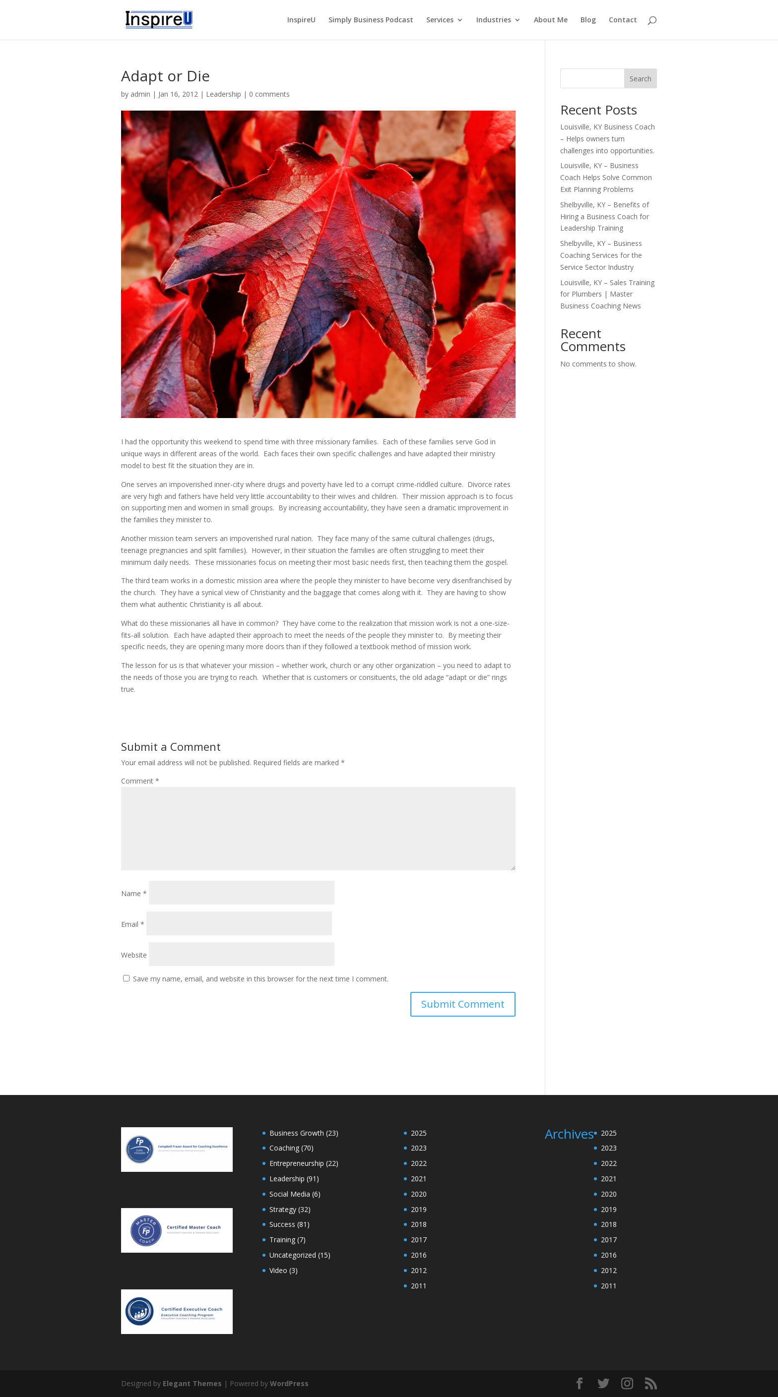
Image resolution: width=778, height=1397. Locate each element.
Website (134, 955)
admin (140, 94)
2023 (419, 1148)
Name (134, 893)
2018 (419, 1224)
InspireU (301, 20)
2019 (419, 1209)
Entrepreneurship (296, 1163)
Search (640, 78)
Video (278, 1270)
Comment (140, 781)
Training (282, 1239)
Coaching (284, 1148)
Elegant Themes (192, 1383)
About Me (551, 20)
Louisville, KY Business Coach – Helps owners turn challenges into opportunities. (607, 138)
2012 (419, 1270)
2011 (419, 1285)
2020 (419, 1194)
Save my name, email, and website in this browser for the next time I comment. (261, 978)
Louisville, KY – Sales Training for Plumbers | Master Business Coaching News (607, 294)
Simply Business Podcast (370, 20)
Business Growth (296, 1133)
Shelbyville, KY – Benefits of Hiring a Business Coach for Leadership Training (604, 216)
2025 (419, 1133)
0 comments (269, 94)
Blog (588, 20)
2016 (419, 1255)
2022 (419, 1163)
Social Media (289, 1194)
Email (132, 924)
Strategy (282, 1209)
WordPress (289, 1383)
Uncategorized (292, 1255)
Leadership (223, 94)
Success (282, 1224)
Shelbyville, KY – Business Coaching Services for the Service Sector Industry (601, 255)
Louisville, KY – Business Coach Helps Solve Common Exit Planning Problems (606, 177)
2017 (419, 1239)
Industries (493, 20)
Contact (623, 20)
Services (440, 20)
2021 (419, 1178)
